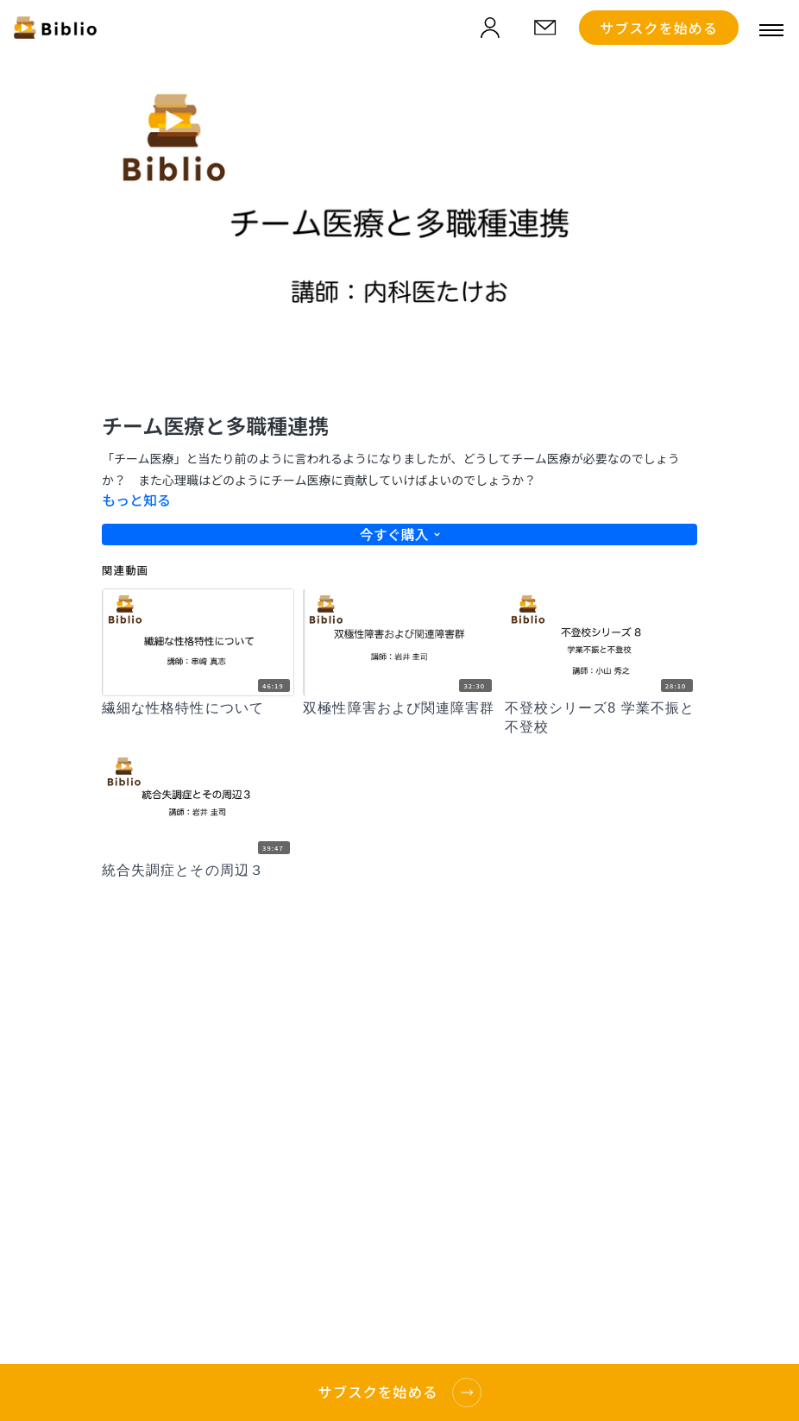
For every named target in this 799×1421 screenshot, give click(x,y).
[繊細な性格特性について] (198, 708)
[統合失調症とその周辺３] (198, 870)
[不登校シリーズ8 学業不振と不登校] (601, 718)
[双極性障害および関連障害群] (399, 708)
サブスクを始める (659, 27)
